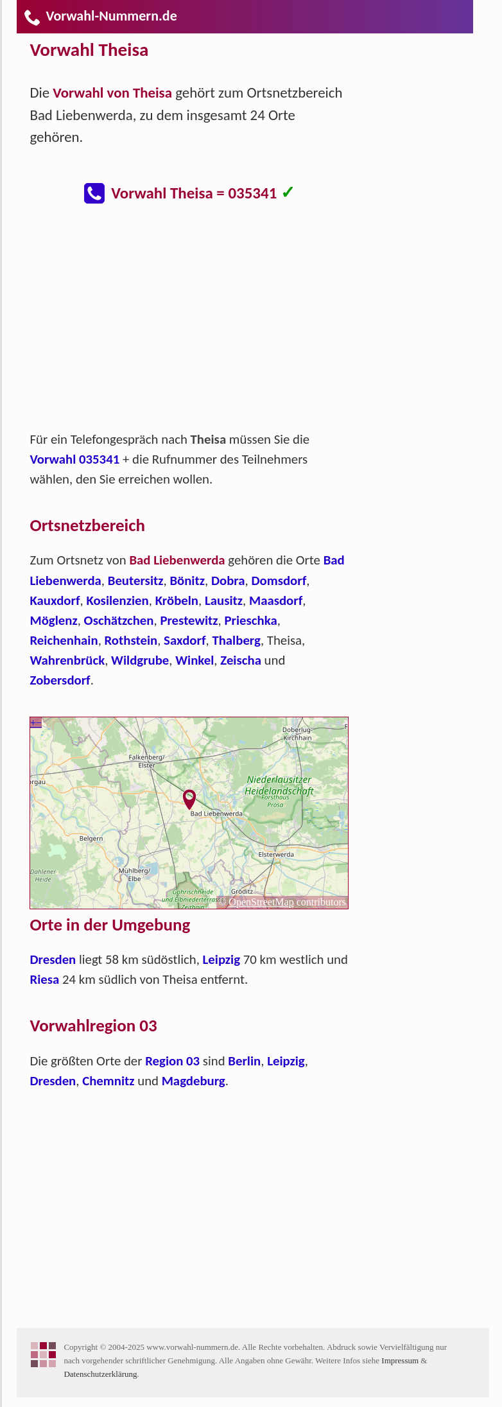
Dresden (53, 959)
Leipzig (222, 959)
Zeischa (240, 660)
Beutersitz (136, 580)
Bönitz (187, 580)
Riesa (44, 979)
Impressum (400, 1360)
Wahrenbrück (67, 660)
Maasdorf (275, 600)
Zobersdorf (60, 680)
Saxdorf (184, 640)
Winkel (194, 660)
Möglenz (53, 620)
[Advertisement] (200, 324)
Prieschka (250, 620)
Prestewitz (189, 620)
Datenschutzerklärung (100, 1374)
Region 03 (172, 1061)
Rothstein (131, 640)
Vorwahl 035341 (74, 459)
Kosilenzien (117, 600)
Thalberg (236, 640)
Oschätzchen (119, 620)
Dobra (228, 580)
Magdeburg (193, 1080)
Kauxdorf (55, 600)
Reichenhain (64, 640)
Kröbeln (176, 600)
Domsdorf (278, 580)
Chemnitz (108, 1080)
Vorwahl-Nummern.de (100, 15)
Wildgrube (140, 660)
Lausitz (224, 600)
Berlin (244, 1061)
